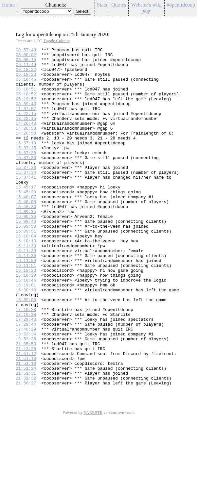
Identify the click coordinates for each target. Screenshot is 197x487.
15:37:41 (26, 203)
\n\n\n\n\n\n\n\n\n (46, 11)
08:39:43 (26, 115)
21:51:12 (26, 415)
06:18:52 (26, 103)
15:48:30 (26, 239)
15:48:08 (26, 233)
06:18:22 (26, 74)
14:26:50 (26, 145)
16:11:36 (26, 297)
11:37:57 (26, 121)
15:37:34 (26, 198)
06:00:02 (26, 56)
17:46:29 (26, 386)
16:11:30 (26, 286)
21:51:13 (26, 421)
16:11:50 (26, 303)
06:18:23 (26, 80)
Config (188, 20)
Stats (102, 5)
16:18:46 (26, 327)
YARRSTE (92, 480)
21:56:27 (26, 450)
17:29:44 (26, 380)
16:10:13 (26, 280)
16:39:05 (26, 350)
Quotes (118, 5)
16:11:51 (26, 309)
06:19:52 (26, 109)
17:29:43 (26, 374)
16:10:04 (26, 274)
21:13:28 (26, 409)
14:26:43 (26, 139)
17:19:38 (26, 362)
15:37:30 (26, 180)
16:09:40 (26, 256)
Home (8, 5)
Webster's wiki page (146, 7)
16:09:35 (26, 245)
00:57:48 (26, 51)
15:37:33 (26, 192)
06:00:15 (26, 62)
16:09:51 (26, 268)
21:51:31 (26, 439)
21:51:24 (26, 433)
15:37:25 (26, 168)
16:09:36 (26, 250)
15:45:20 (26, 221)
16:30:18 (26, 339)
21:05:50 (26, 403)
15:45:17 (26, 215)
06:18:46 (26, 86)
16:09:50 (26, 262)
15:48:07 (26, 227)
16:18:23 (26, 315)
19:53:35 (26, 397)
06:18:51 (26, 98)
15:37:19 (26, 162)
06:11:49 (26, 68)
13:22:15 (26, 127)
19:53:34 (26, 392)
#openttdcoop (181, 5)
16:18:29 (26, 321)
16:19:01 (26, 333)
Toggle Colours (56, 40)
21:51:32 (26, 444)
